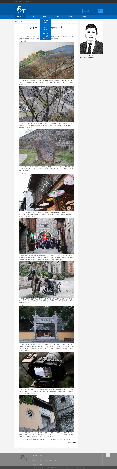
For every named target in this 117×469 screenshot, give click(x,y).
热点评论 (45, 20)
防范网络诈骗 (42, 467)
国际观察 (45, 33)
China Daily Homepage (18, 1)
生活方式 (45, 31)
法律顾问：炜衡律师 (50, 467)
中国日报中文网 (29, 1)
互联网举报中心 (36, 467)
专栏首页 (20, 16)
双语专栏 (83, 16)
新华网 (46, 460)
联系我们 (41, 464)
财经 (45, 22)
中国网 (55, 460)
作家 (58, 16)
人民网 (50, 460)
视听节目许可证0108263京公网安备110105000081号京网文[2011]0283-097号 (69, 467)
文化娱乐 (45, 25)
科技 (45, 27)
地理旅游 (45, 36)
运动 (45, 29)
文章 (32, 16)
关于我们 (34, 464)
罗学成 (16, 22)
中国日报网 (41, 460)
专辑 (45, 16)
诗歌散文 (45, 38)
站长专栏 (71, 16)
